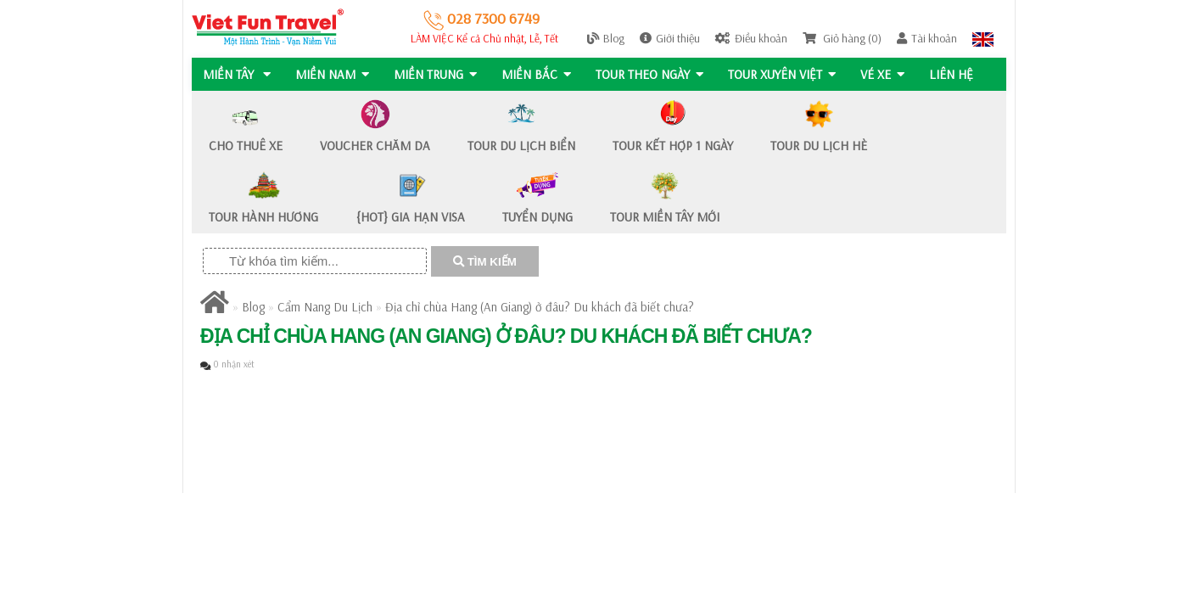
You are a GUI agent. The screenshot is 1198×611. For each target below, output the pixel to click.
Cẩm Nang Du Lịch (324, 307)
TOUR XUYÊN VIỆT (786, 74)
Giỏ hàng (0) (842, 38)
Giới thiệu (670, 38)
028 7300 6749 (481, 18)
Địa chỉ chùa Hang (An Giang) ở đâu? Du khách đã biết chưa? (539, 307)
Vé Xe (887, 74)
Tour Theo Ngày (653, 74)
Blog (605, 38)
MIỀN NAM (333, 74)
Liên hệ (957, 74)
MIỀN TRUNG (437, 74)
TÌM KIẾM (485, 261)
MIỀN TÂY (237, 74)
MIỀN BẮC (539, 74)
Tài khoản (927, 38)
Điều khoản (751, 38)
